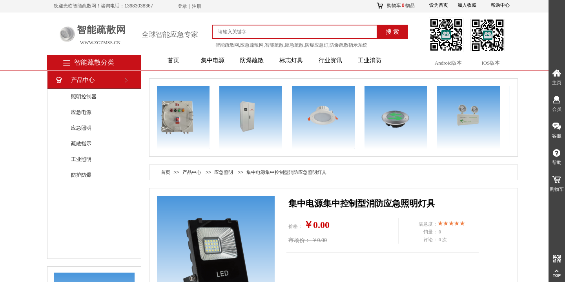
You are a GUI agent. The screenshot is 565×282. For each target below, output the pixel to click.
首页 (173, 60)
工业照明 (81, 159)
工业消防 (369, 60)
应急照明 (81, 128)
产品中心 (74, 80)
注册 (196, 6)
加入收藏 (466, 5)
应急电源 (81, 112)
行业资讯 (330, 60)
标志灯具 (291, 60)
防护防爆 (81, 175)
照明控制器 (84, 96)
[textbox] (298, 31)
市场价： (299, 240)
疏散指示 (81, 143)
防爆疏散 (252, 60)
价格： (295, 226)
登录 (182, 6)
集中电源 (212, 60)
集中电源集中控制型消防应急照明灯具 (286, 172)
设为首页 (438, 5)
